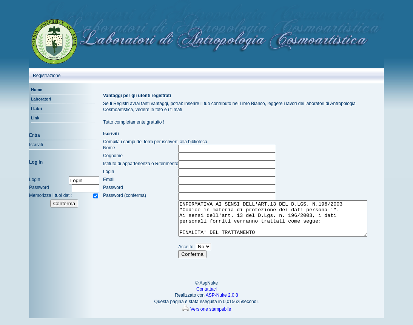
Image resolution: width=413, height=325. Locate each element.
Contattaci (206, 296)
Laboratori (36, 99)
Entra (30, 135)
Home (32, 89)
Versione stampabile (206, 316)
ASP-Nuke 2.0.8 (222, 302)
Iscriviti (32, 144)
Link (30, 118)
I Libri (31, 108)
